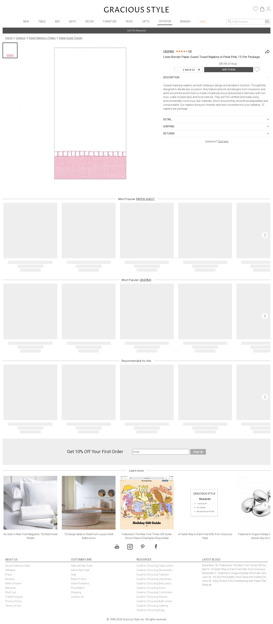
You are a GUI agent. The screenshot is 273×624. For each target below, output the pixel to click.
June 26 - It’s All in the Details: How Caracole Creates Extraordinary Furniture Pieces (235, 576)
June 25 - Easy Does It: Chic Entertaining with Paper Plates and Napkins (235, 580)
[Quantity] (189, 70)
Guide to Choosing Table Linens (154, 565)
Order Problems (80, 583)
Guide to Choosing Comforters (154, 592)
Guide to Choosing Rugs (150, 610)
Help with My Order (82, 565)
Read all (206, 584)
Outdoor (165, 21)
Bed (57, 21)
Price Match (78, 587)
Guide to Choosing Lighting (152, 605)
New (26, 21)
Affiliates (10, 570)
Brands (185, 21)
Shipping (76, 592)
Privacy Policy (13, 601)
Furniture (110, 21)
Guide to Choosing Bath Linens (154, 601)
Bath (72, 21)
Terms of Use (13, 605)
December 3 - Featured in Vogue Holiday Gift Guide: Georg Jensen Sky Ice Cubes (235, 573)
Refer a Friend (13, 583)
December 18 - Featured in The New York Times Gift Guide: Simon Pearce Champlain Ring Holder (235, 565)
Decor (89, 21)
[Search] (229, 21)
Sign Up (198, 451)
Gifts (145, 21)
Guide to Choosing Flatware (152, 574)
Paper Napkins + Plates (42, 37)
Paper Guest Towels (70, 37)
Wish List (10, 592)
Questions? (216, 141)
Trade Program (14, 596)
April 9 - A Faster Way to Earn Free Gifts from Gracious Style (235, 569)
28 (190, 51)
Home (8, 37)
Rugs (129, 21)
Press (8, 574)
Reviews (10, 579)
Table (42, 21)
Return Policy (78, 579)
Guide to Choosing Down (151, 587)
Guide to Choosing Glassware (153, 579)
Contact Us (77, 596)
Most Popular (136, 199)
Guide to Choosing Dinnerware (154, 570)
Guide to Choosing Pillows (152, 596)
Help (73, 574)
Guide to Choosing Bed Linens (153, 583)
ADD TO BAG (228, 69)
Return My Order (80, 570)
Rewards (10, 587)
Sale (203, 21)
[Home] (136, 10)
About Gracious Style (17, 565)
